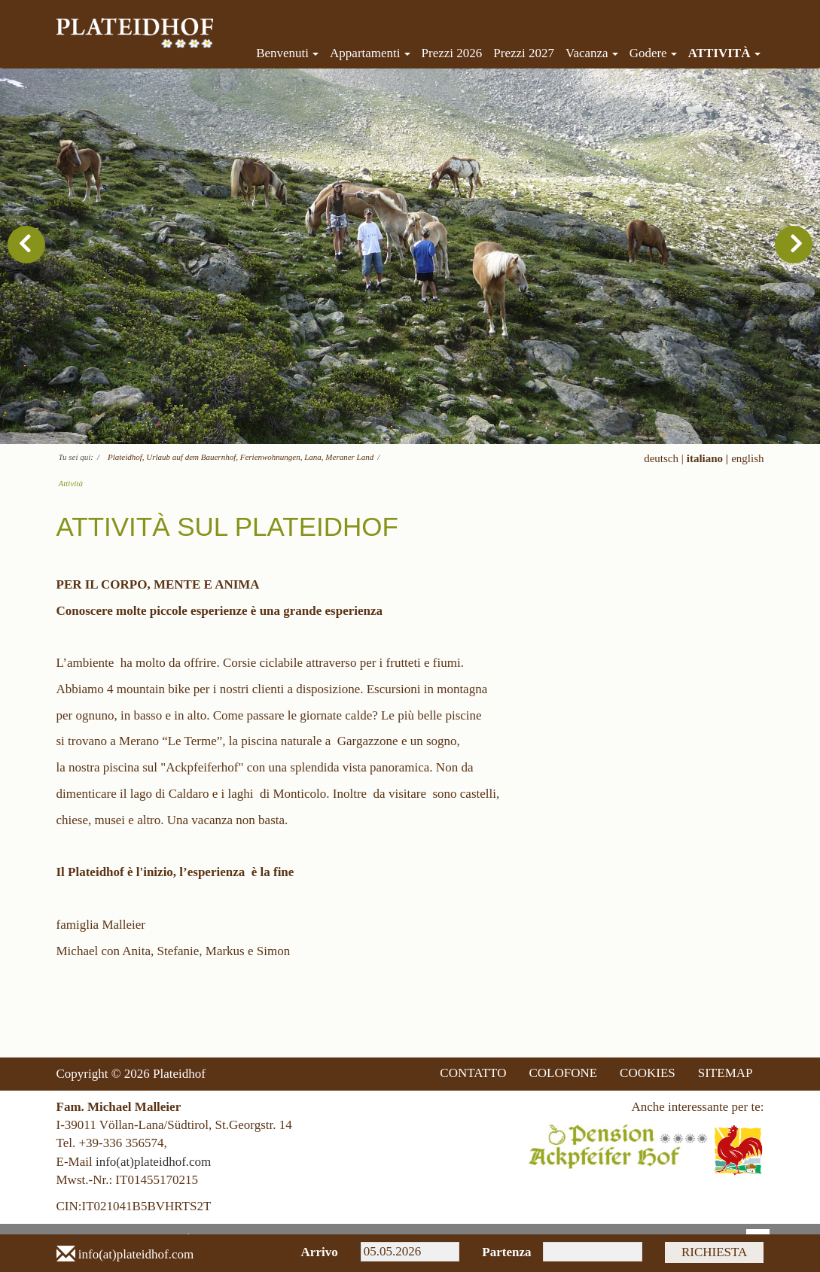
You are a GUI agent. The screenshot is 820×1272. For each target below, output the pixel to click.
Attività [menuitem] (724, 53)
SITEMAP (725, 1073)
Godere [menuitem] (653, 53)
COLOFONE (563, 1073)
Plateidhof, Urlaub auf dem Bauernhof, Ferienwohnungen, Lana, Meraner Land (240, 456)
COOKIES (647, 1073)
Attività (71, 483)
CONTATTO (473, 1073)
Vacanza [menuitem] (591, 53)
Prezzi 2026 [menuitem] (452, 53)
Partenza (501, 1252)
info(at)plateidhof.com (153, 1162)
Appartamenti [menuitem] (370, 53)
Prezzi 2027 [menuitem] (523, 53)
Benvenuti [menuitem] (287, 53)
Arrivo (319, 1252)
